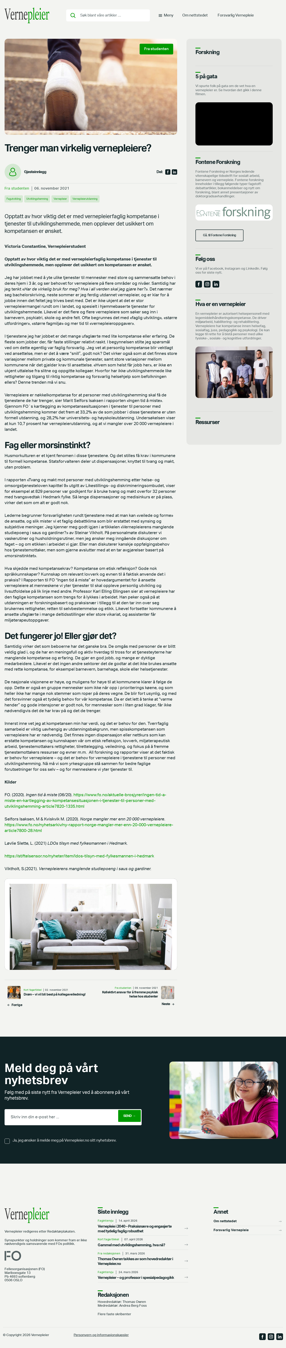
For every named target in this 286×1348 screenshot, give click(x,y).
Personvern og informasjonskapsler (101, 1335)
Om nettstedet (195, 17)
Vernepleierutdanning (97, 198)
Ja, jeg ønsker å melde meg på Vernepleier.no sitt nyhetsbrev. (64, 1140)
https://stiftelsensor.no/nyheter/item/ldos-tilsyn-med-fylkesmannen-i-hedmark (79, 856)
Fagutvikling (15, 198)
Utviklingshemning (41, 198)
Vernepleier (68, 198)
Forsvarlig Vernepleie (236, 17)
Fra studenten (17, 188)
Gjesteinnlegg (35, 172)
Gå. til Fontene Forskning (224, 239)
